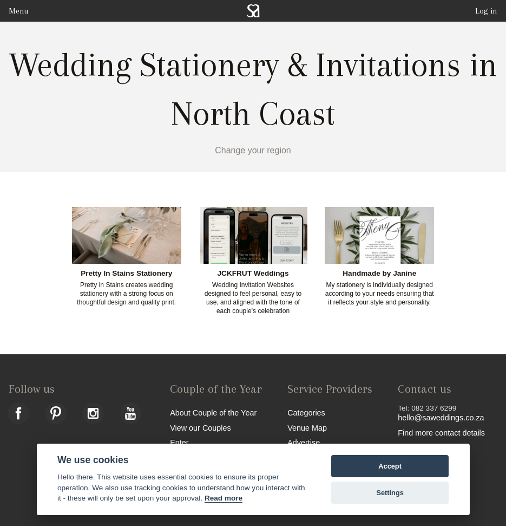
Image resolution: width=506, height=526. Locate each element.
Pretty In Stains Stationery (126, 273)
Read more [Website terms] (223, 498)
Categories (306, 412)
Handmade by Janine (379, 273)
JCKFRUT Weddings (253, 273)
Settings (389, 493)
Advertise (303, 442)
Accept (390, 466)
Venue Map (307, 428)
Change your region (253, 150)
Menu (18, 11)
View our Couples (200, 428)
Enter (179, 442)
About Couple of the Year (213, 412)
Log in (486, 11)
